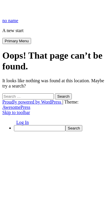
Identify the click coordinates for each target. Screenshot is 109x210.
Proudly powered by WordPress (32, 101)
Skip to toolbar (16, 112)
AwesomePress (16, 107)
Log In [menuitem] (22, 122)
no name (10, 20)
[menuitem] (60, 128)
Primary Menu (17, 41)
